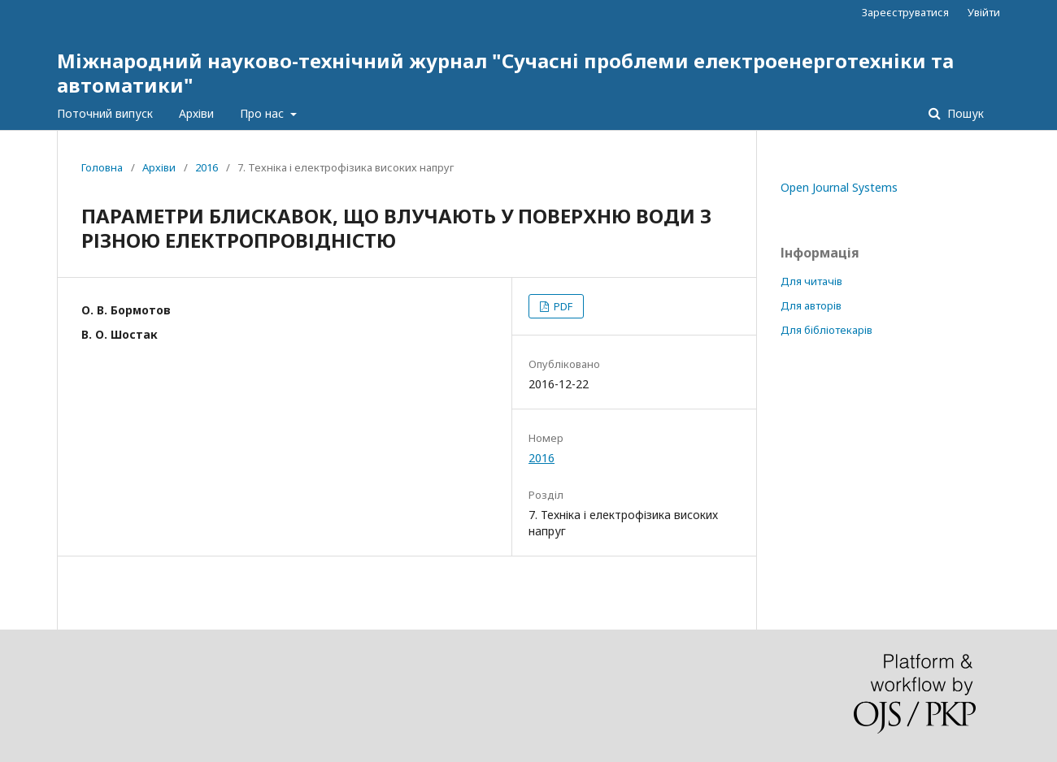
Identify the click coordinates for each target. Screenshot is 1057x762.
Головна (102, 167)
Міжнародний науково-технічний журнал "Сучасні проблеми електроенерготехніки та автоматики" (505, 72)
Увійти (984, 12)
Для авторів (811, 305)
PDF (561, 306)
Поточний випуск (105, 113)
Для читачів (811, 281)
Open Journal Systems (839, 187)
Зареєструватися (905, 12)
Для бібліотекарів (826, 330)
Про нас (263, 113)
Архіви (196, 113)
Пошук (964, 113)
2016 (206, 167)
